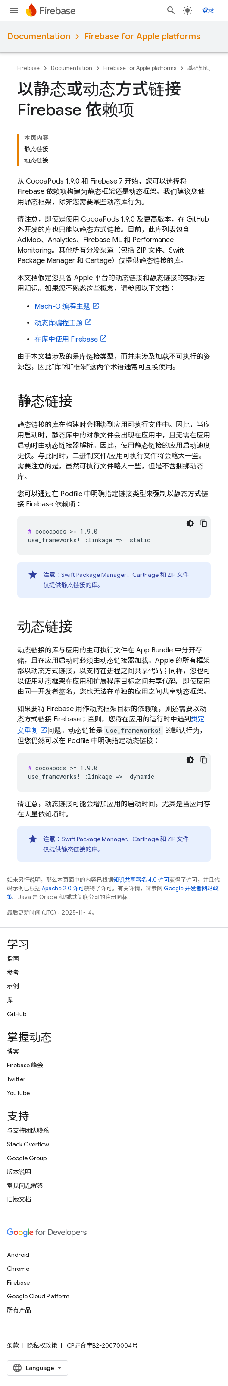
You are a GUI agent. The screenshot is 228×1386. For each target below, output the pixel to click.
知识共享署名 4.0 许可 (141, 879)
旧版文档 (19, 1199)
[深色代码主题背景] (190, 523)
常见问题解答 (25, 1186)
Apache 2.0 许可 (63, 888)
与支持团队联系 (28, 1130)
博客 (13, 1051)
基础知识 (198, 68)
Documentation (38, 36)
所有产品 (19, 1310)
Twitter (16, 1079)
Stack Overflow (28, 1144)
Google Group (27, 1158)
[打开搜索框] (171, 10)
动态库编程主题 (58, 323)
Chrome (18, 1268)
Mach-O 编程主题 (62, 306)
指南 (13, 958)
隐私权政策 (42, 1345)
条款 (13, 1345)
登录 (208, 10)
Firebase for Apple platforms (142, 36)
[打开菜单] (13, 10)
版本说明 (19, 1172)
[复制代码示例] (204, 523)
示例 (13, 986)
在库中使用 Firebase (66, 339)
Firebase (28, 68)
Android (18, 1255)
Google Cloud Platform (38, 1296)
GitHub (16, 1014)
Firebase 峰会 (25, 1065)
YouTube (18, 1093)
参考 (13, 972)
